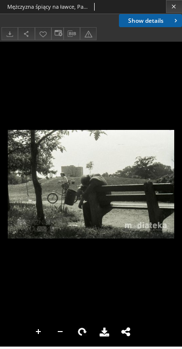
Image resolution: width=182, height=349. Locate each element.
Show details (153, 20)
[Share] (26, 33)
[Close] (174, 6)
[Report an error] (88, 33)
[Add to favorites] (43, 33)
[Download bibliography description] (72, 34)
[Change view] (57, 33)
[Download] (9, 33)
